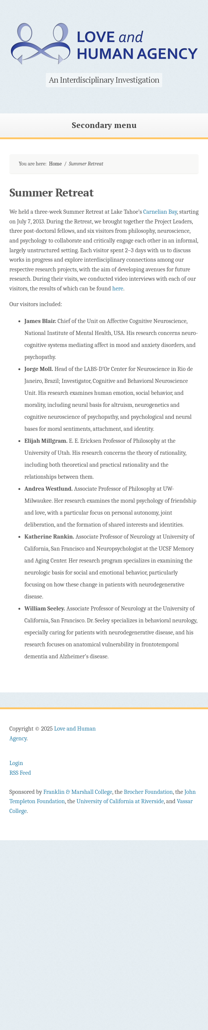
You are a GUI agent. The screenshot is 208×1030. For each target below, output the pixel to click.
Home (55, 164)
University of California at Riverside (120, 801)
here (117, 288)
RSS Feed (20, 773)
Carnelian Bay (160, 211)
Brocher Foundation (148, 792)
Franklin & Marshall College (77, 792)
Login (16, 763)
